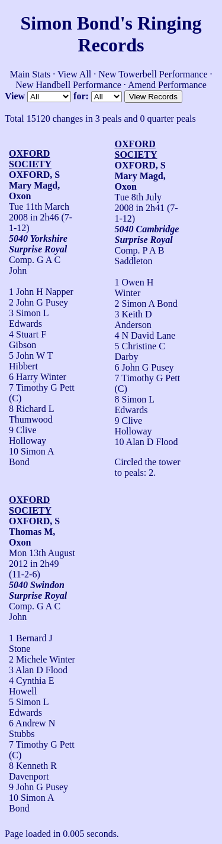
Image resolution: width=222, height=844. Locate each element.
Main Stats (29, 74)
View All (74, 74)
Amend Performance (167, 85)
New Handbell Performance (68, 85)
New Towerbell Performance (152, 74)
